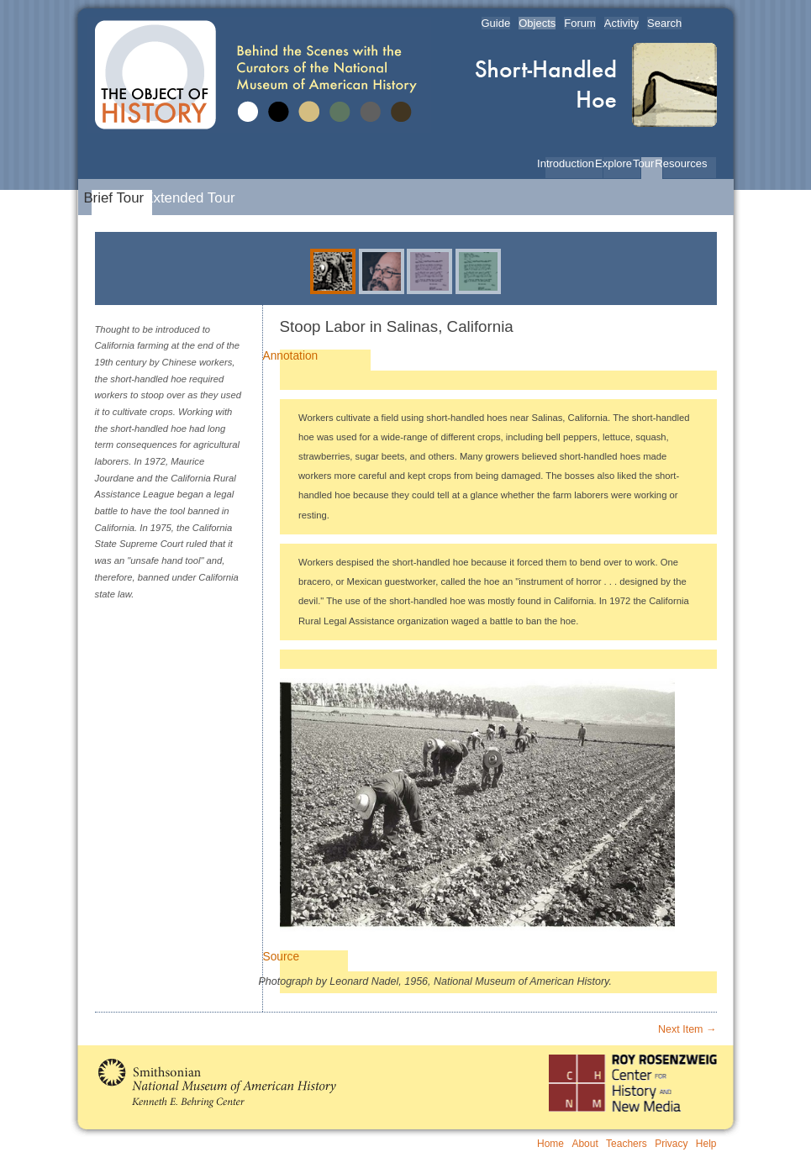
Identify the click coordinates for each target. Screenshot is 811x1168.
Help (706, 1144)
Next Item (687, 1029)
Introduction (569, 163)
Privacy (671, 1144)
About (584, 1144)
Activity (621, 23)
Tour (647, 163)
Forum (580, 23)
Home (550, 1144)
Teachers (626, 1144)
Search (664, 23)
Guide (496, 23)
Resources (685, 163)
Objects (537, 23)
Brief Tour (118, 198)
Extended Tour (193, 198)
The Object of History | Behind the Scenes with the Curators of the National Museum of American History (259, 75)
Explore (617, 163)
